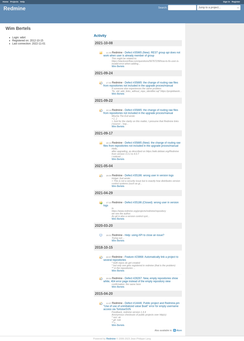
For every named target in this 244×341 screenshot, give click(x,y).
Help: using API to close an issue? (144, 235)
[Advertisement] (207, 91)
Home (5, 1)
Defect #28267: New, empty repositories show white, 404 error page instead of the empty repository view (140, 280)
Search (162, 7)
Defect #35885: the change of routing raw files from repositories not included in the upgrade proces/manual (140, 84)
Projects (14, 1)
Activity (100, 35)
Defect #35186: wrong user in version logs (149, 175)
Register (236, 1)
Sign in (226, 1)
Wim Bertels (118, 66)
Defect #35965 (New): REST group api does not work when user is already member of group (141, 54)
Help (22, 1)
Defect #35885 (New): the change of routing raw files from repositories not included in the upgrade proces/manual (142, 144)
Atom (179, 330)
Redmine (111, 338)
